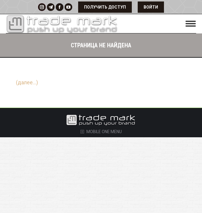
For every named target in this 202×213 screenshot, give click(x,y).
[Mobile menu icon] (190, 24)
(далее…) (27, 82)
